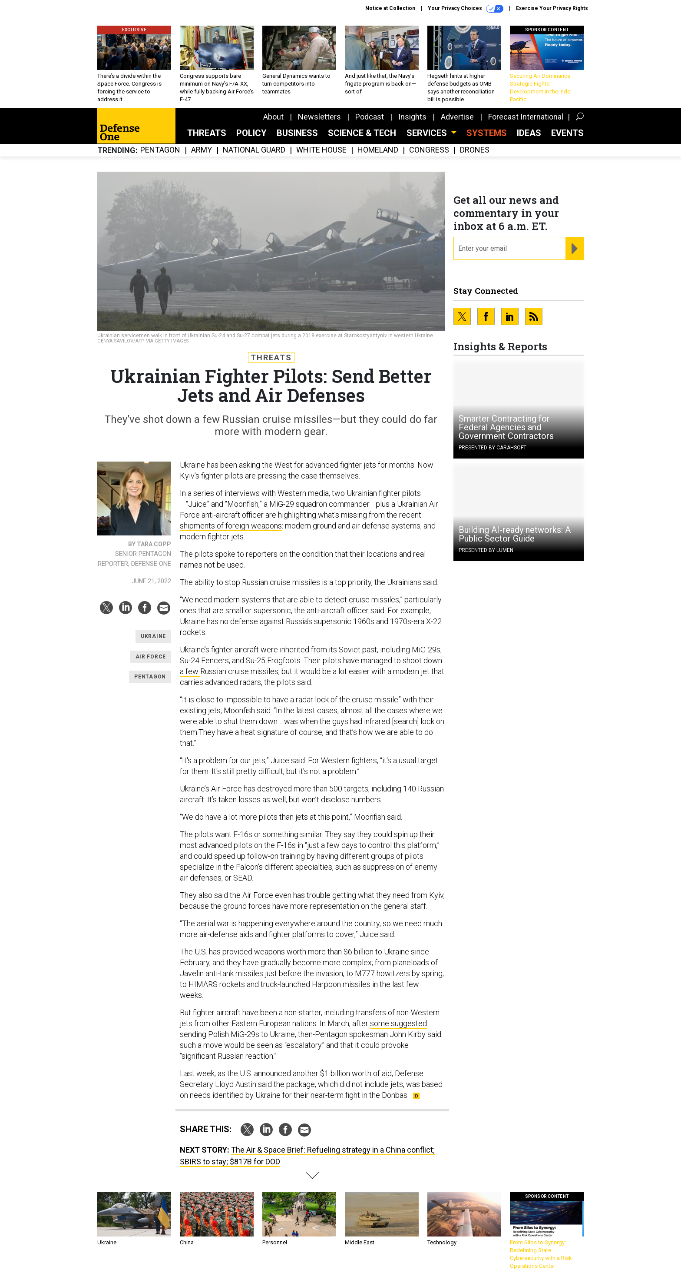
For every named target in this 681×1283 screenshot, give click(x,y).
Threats (206, 133)
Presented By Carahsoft (492, 448)
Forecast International (525, 116)
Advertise (457, 116)
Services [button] (428, 133)
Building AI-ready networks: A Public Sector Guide (515, 534)
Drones (474, 150)
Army (201, 150)
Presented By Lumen (486, 550)
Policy (251, 133)
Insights (412, 116)
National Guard (254, 150)
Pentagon (160, 150)
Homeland (377, 150)
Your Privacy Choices (465, 9)
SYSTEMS (486, 133)
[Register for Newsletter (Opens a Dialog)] (574, 248)
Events (567, 133)
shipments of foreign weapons (231, 525)
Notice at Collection (390, 8)
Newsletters (319, 116)
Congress (429, 150)
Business (297, 133)
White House (321, 150)
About (273, 116)
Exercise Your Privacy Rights (552, 8)
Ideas (529, 133)
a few (190, 671)
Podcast (369, 116)
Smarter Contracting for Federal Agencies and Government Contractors (506, 427)
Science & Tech (362, 133)
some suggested (398, 1023)
